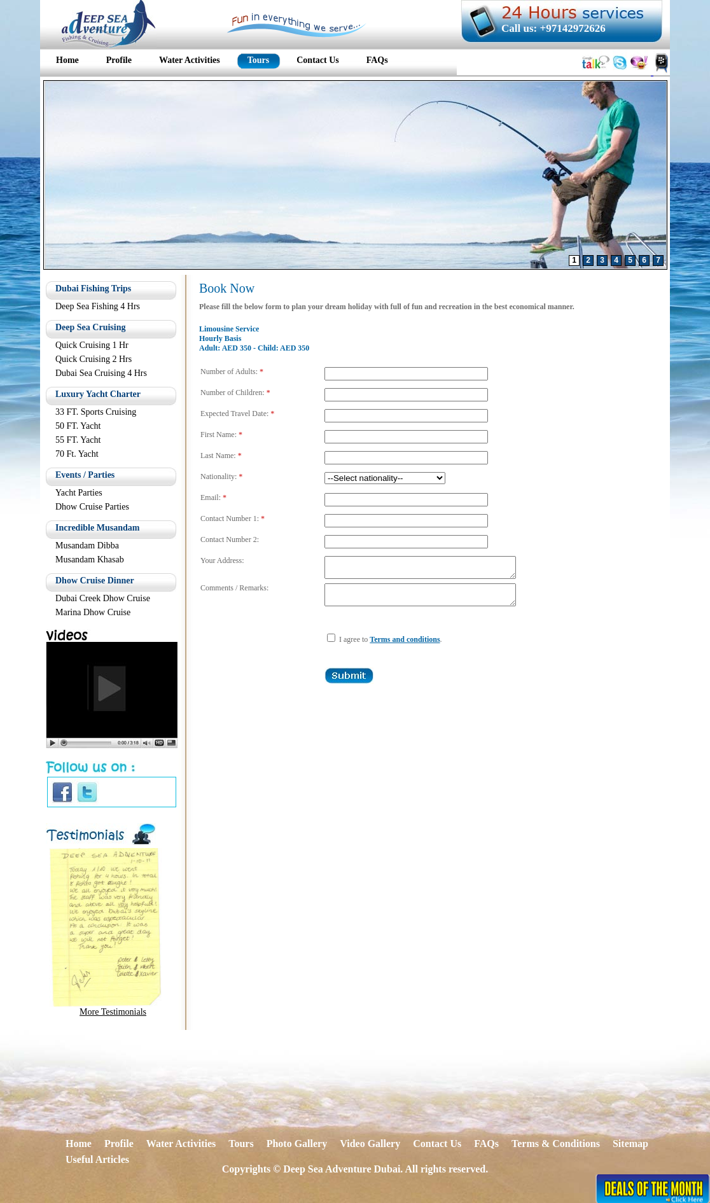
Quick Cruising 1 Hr (92, 345)
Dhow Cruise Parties (92, 506)
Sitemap (630, 1143)
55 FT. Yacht (78, 440)
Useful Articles (97, 1159)
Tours (240, 1143)
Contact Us (437, 1143)
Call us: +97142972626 (553, 28)
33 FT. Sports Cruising (95, 412)
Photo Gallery (297, 1143)
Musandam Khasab (89, 559)
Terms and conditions (405, 647)
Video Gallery (370, 1143)
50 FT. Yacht (78, 426)
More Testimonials (113, 1012)
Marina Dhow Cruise (92, 612)
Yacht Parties (78, 492)
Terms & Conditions (556, 1143)
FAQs (486, 1143)
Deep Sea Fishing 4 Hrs (97, 306)
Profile (119, 1143)
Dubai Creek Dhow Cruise (102, 598)
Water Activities (181, 1143)
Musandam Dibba (87, 545)
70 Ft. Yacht (77, 454)
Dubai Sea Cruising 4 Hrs (101, 373)
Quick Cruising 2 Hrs (93, 359)
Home (79, 1143)
